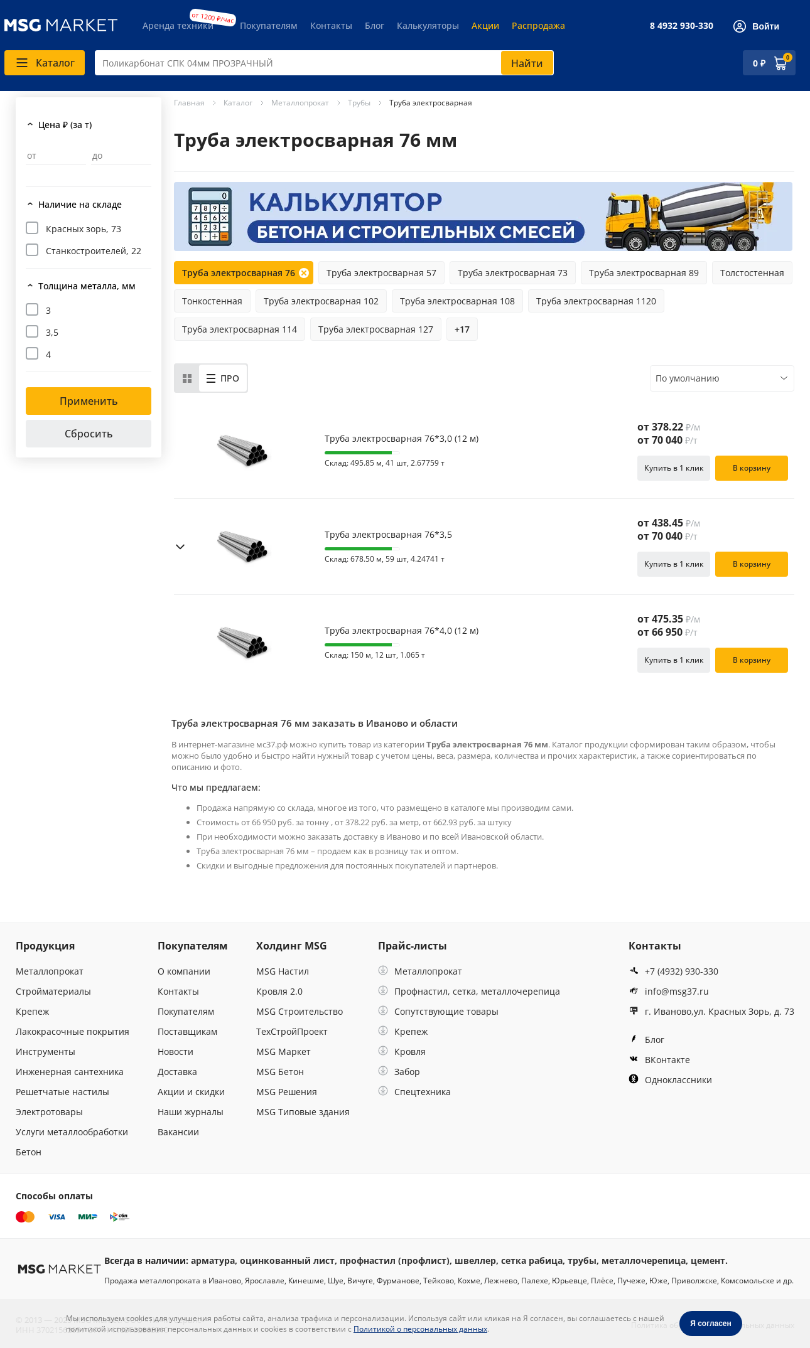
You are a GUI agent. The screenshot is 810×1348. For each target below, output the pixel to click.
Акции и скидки (191, 1092)
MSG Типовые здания (303, 1112)
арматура (213, 1260)
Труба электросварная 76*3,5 (388, 534)
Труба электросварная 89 (644, 273)
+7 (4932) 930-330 (673, 971)
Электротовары (49, 1112)
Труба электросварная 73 (513, 273)
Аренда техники (178, 25)
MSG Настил (282, 971)
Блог (374, 25)
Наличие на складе (80, 204)
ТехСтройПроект (292, 1031)
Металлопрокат (50, 971)
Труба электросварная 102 (321, 301)
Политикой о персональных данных (420, 1329)
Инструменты (45, 1051)
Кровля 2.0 (279, 991)
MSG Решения (286, 1092)
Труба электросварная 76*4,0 (401, 630)
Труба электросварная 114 (239, 329)
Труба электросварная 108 (457, 301)
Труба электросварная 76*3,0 (401, 438)
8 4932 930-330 (681, 25)
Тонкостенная (212, 301)
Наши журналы (191, 1112)
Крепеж (32, 1011)
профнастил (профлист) (395, 1260)
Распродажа (538, 25)
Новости (175, 1051)
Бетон (28, 1152)
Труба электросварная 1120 (596, 301)
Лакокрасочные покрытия (72, 1031)
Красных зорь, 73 (83, 229)
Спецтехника (414, 1092)
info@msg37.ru (669, 991)
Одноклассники (670, 1080)
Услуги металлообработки (72, 1132)
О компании (184, 971)
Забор (399, 1072)
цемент (708, 1260)
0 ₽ (759, 63)
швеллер (475, 1260)
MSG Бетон (280, 1072)
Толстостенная (752, 273)
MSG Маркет (283, 1051)
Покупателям (269, 25)
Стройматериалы (53, 991)
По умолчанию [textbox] (688, 378)
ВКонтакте (659, 1060)
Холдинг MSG (291, 946)
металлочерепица (644, 1260)
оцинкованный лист (287, 1260)
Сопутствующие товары (438, 1011)
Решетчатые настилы (62, 1092)
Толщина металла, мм (87, 286)
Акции (485, 25)
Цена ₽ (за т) (65, 125)
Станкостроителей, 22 (93, 251)
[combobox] (324, 62)
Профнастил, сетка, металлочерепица (469, 991)
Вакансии (178, 1132)
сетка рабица (532, 1260)
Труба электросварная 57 (381, 273)
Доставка (177, 1072)
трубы (582, 1260)
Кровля (402, 1051)
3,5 (52, 332)
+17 (462, 329)
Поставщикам (187, 1031)
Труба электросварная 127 (375, 329)
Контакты (331, 25)
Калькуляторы (428, 25)
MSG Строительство (299, 1011)
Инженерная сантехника (70, 1072)
